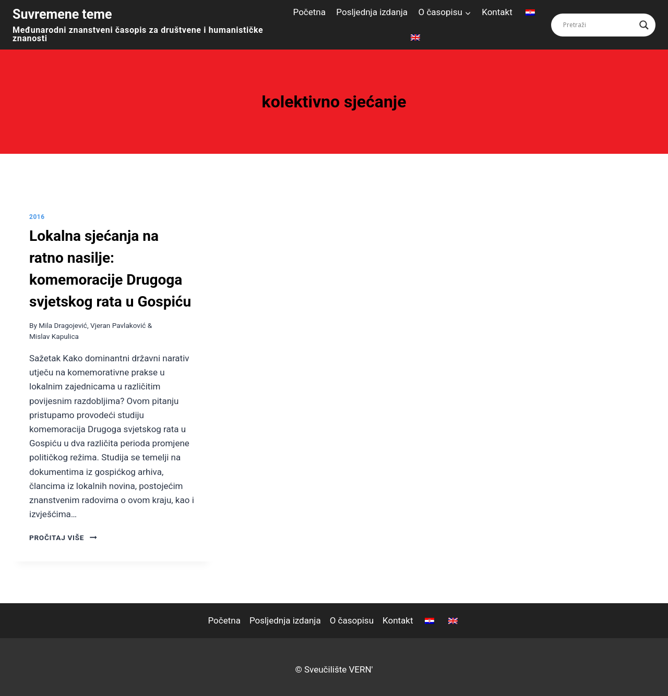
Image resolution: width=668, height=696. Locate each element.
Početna (309, 12)
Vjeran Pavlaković (118, 325)
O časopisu (352, 620)
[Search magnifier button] (644, 25)
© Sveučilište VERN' (334, 669)
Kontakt (497, 12)
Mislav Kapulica (54, 336)
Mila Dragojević (63, 325)
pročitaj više (63, 537)
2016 (37, 217)
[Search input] (598, 25)
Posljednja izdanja (372, 12)
